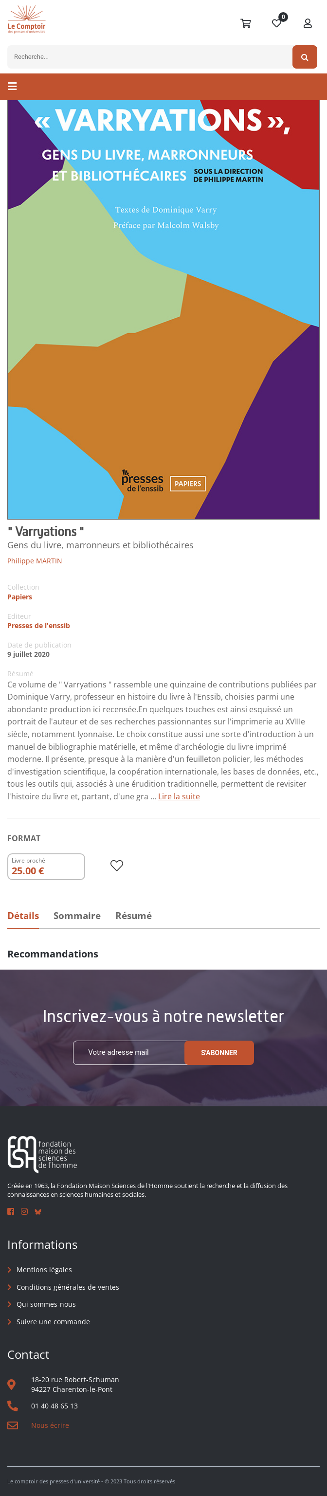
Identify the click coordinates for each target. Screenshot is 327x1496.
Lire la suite (179, 796)
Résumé (133, 915)
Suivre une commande (53, 1321)
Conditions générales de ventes (68, 1287)
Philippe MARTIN (34, 560)
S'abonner (219, 1053)
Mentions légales (44, 1269)
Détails (23, 915)
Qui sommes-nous (46, 1304)
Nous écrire (50, 1425)
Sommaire (77, 915)
